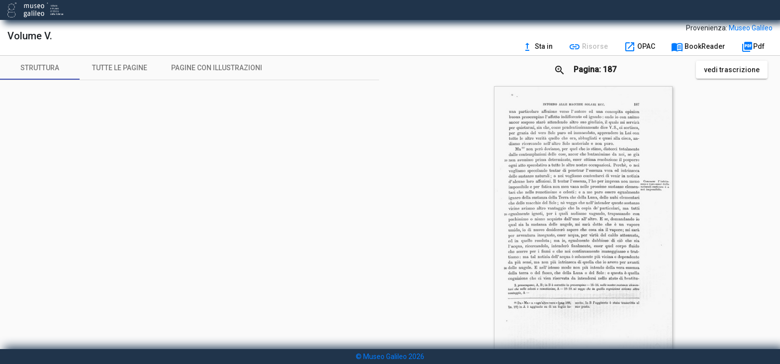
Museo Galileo (751, 28)
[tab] (40, 68)
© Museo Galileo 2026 (390, 357)
